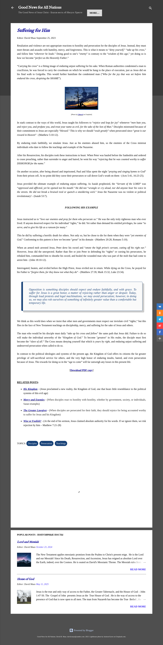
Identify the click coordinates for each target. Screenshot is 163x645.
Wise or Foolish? (32, 430)
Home (24, 22)
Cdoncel (80, 124)
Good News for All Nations (39, 7)
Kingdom (70, 22)
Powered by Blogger (81, 630)
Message (53, 22)
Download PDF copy (81, 380)
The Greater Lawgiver (35, 420)
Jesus (37, 22)
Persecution (46, 453)
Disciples (32, 453)
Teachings (89, 22)
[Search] (150, 9)
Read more (138, 579)
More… (107, 22)
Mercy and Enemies (34, 409)
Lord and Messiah (28, 552)
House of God (25, 589)
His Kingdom (30, 398)
